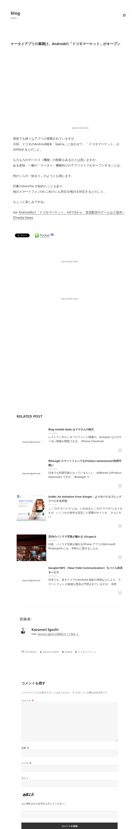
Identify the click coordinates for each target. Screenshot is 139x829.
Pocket (45, 235)
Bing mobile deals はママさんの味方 (71, 429)
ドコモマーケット (87, 651)
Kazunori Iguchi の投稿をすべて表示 (57, 634)
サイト (24, 778)
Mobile (68, 651)
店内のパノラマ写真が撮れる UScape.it (72, 536)
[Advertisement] (46, 89)
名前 (25, 747)
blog (15, 13)
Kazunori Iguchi (51, 651)
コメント (27, 700)
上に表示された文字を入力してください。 (44, 803)
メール (26, 763)
